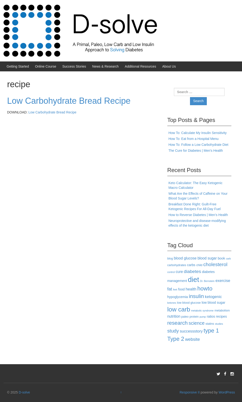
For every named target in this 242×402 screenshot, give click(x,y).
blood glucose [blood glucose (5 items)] (185, 258)
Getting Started (18, 66)
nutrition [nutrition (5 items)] (174, 316)
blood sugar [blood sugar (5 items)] (207, 258)
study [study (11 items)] (173, 330)
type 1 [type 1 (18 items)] (211, 330)
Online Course (45, 66)
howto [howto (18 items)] (204, 288)
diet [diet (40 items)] (193, 279)
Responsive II (190, 392)
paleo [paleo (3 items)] (185, 316)
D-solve (24, 392)
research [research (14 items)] (177, 323)
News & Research (105, 66)
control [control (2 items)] (171, 272)
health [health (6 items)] (191, 289)
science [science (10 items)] (197, 323)
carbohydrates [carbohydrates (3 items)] (176, 265)
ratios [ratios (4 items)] (211, 316)
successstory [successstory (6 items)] (191, 331)
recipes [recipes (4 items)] (221, 316)
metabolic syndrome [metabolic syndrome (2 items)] (202, 310)
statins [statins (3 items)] (209, 323)
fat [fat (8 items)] (169, 288)
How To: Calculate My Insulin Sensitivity (198, 133)
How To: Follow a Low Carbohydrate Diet (198, 145)
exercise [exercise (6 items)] (223, 280)
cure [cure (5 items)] (179, 272)
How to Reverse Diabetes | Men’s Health (198, 215)
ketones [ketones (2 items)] (171, 302)
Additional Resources (140, 66)
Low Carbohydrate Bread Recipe (68, 101)
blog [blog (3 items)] (170, 258)
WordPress (227, 392)
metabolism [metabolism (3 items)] (222, 310)
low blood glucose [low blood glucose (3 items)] (189, 302)
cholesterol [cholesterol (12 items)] (215, 264)
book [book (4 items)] (221, 258)
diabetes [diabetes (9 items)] (192, 271)
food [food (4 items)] (181, 289)
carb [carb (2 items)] (228, 258)
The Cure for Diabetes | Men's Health (196, 150)
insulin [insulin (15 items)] (196, 296)
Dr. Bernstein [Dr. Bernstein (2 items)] (207, 281)
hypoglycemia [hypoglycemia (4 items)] (177, 297)
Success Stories (74, 66)
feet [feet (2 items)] (175, 289)
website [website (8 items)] (192, 339)
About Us (169, 66)
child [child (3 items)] (199, 265)
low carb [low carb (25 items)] (178, 309)
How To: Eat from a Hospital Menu (194, 139)
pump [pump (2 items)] (202, 316)
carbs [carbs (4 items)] (191, 265)
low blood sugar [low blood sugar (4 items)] (213, 302)
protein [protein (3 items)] (194, 316)
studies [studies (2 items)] (219, 323)
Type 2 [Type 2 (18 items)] (175, 339)
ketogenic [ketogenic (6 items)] (213, 296)
